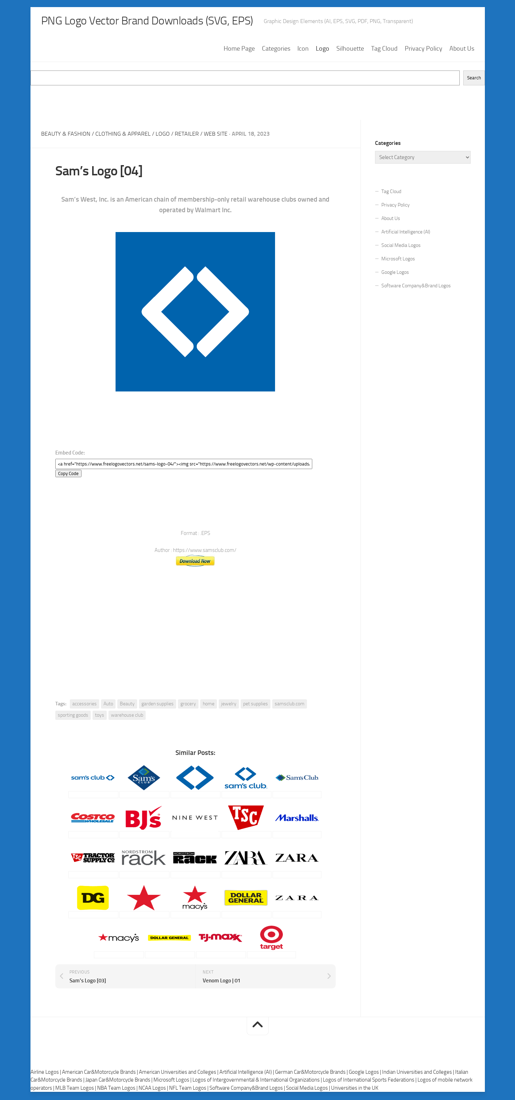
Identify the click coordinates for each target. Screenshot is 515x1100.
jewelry (228, 705)
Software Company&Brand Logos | (247, 1088)
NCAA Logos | (154, 1088)
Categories (276, 49)
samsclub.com (289, 705)
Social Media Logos (401, 246)
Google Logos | (365, 1073)
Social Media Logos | (308, 1088)
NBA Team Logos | (118, 1088)
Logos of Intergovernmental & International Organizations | (257, 1081)
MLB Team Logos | (76, 1088)
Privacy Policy (423, 49)
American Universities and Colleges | (179, 1073)
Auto (108, 705)
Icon (303, 49)
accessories (84, 705)
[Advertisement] (258, 102)
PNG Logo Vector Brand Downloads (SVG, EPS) (160, 21)
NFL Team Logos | (189, 1088)
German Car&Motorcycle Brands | (312, 1073)
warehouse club (127, 716)
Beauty (127, 705)
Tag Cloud (384, 49)
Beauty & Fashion (65, 134)
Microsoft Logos (398, 259)
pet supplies (255, 705)
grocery (188, 705)
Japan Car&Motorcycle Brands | (119, 1081)
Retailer (187, 134)
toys (99, 716)
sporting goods (73, 716)
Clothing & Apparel (123, 134)
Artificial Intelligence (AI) (405, 233)
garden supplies (157, 705)
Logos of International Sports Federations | (370, 1081)
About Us (461, 49)
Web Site (216, 134)
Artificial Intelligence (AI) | (247, 1073)
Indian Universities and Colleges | (418, 1073)
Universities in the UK (354, 1088)
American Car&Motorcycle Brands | (100, 1073)
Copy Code (68, 474)
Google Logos (395, 273)
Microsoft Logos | (172, 1081)
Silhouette (350, 49)
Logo (322, 49)
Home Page (239, 49)
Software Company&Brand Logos (416, 286)
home (208, 705)
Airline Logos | (46, 1073)
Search (474, 78)
